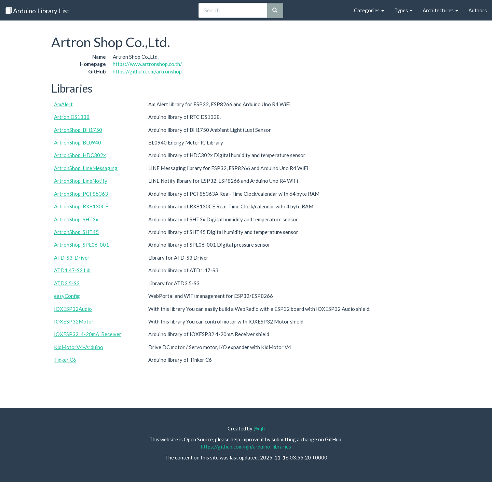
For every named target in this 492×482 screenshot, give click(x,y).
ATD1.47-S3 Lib (72, 270)
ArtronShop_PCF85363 (81, 194)
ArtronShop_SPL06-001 (81, 245)
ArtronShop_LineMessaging (86, 168)
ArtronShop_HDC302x (80, 155)
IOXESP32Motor (74, 321)
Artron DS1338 (72, 117)
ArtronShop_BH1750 (78, 130)
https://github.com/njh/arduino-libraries (246, 446)
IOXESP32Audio (73, 309)
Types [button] (403, 10)
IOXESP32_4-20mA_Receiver (87, 334)
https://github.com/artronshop (147, 71)
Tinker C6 (65, 360)
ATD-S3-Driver (72, 257)
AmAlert (63, 104)
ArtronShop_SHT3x (76, 219)
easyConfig (67, 296)
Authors (477, 10)
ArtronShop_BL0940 (77, 142)
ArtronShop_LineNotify (80, 181)
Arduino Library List (37, 11)
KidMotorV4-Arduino (78, 347)
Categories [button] (369, 10)
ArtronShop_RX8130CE (81, 206)
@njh (259, 428)
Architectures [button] (440, 10)
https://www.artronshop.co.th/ (147, 64)
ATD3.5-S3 (67, 283)
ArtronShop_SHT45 (76, 232)
